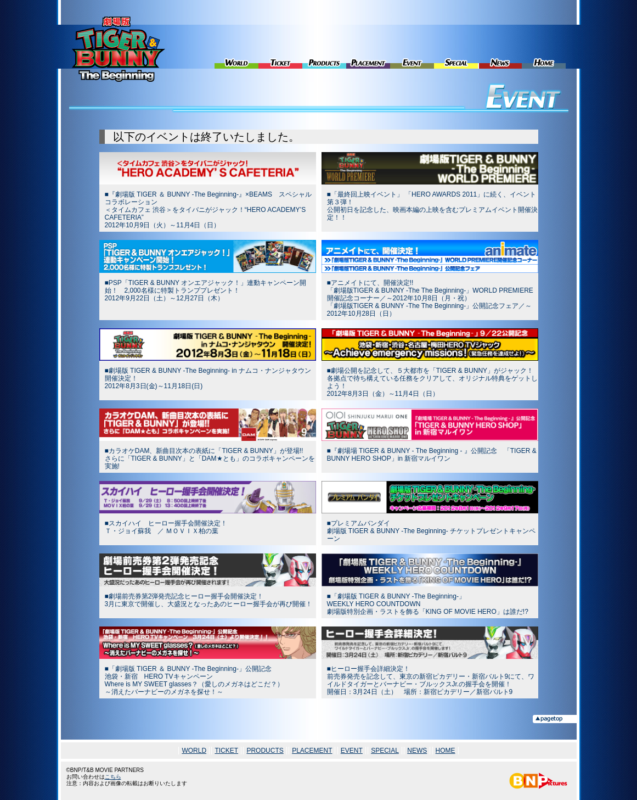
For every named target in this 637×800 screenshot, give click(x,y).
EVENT (412, 47)
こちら (113, 777)
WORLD (236, 47)
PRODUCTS (324, 47)
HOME (544, 47)
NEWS (500, 47)
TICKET (280, 47)
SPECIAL (456, 47)
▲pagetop (555, 719)
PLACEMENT (368, 47)
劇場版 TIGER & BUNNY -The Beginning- (118, 49)
